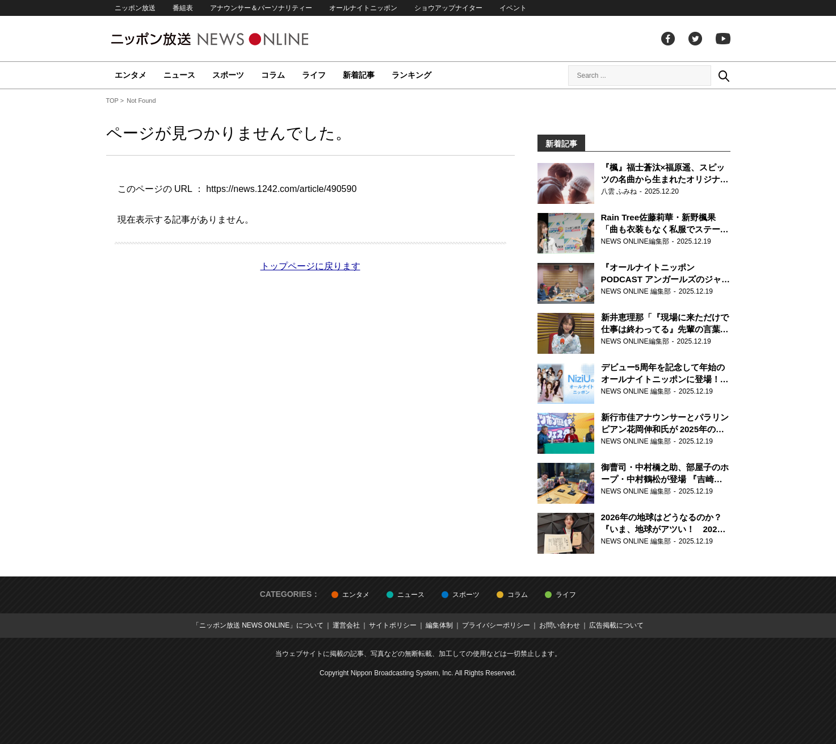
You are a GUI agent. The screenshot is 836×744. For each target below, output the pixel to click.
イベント (513, 8)
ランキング (411, 75)
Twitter (695, 38)
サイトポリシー (393, 625)
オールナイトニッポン (363, 8)
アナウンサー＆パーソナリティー (261, 8)
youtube (723, 38)
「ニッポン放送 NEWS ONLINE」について (258, 625)
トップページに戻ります (310, 266)
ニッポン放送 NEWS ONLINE (231, 39)
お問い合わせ (559, 625)
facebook (668, 38)
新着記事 (359, 75)
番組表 (183, 8)
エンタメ (130, 75)
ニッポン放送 (135, 8)
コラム (273, 75)
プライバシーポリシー (496, 625)
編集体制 (439, 625)
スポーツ (228, 75)
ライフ (314, 75)
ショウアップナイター (448, 8)
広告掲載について (616, 625)
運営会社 (346, 625)
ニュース (179, 75)
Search (723, 75)
